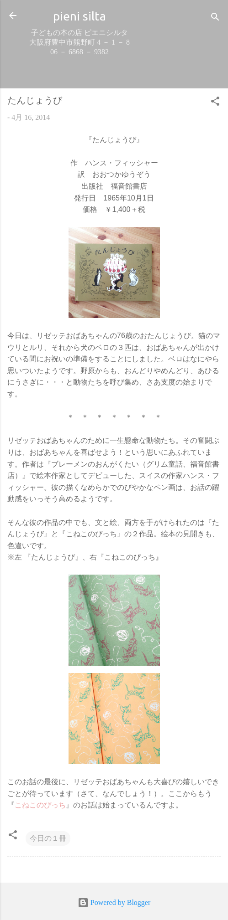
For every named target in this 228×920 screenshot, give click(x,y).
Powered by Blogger (114, 902)
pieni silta (79, 16)
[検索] (215, 18)
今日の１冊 (48, 838)
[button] (215, 103)
